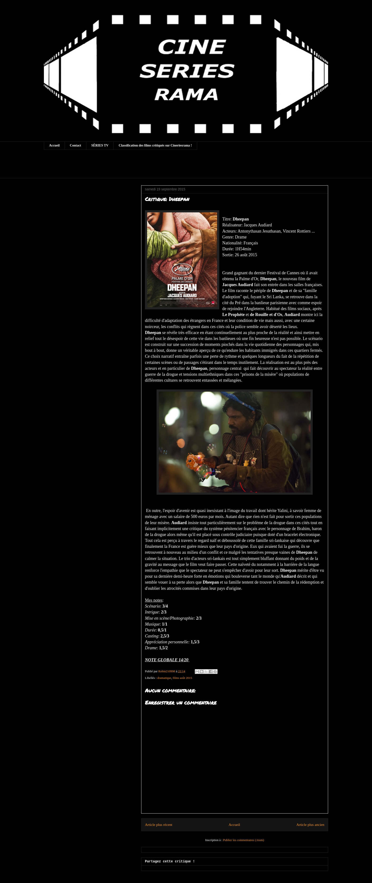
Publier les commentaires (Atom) (243, 840)
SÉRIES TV (100, 145)
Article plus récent (158, 825)
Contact (75, 145)
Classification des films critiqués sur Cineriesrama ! (155, 145)
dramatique (164, 678)
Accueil (54, 145)
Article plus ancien (310, 825)
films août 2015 (182, 678)
